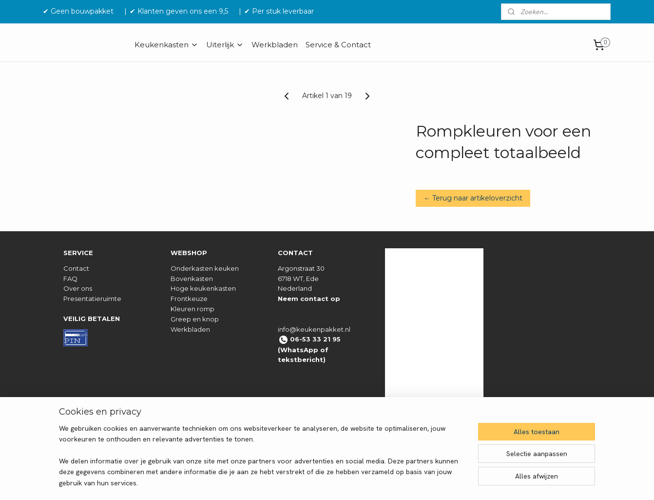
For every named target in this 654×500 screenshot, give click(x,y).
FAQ (70, 278)
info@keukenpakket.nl (314, 329)
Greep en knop (195, 319)
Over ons (77, 288)
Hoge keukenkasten (203, 288)
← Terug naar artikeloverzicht (472, 198)
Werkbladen (274, 44)
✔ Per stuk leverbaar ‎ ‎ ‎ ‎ (283, 11)
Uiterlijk (225, 44)
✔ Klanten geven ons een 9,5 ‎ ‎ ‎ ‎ (183, 11)
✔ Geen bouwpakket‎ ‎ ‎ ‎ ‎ (82, 11)
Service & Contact (338, 44)
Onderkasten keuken (205, 268)
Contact (76, 268)
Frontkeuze (189, 298)
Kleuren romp (192, 309)
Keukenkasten (166, 44)
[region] (262, 461)
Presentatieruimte (92, 298)
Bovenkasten (192, 278)
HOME (59, 44)
